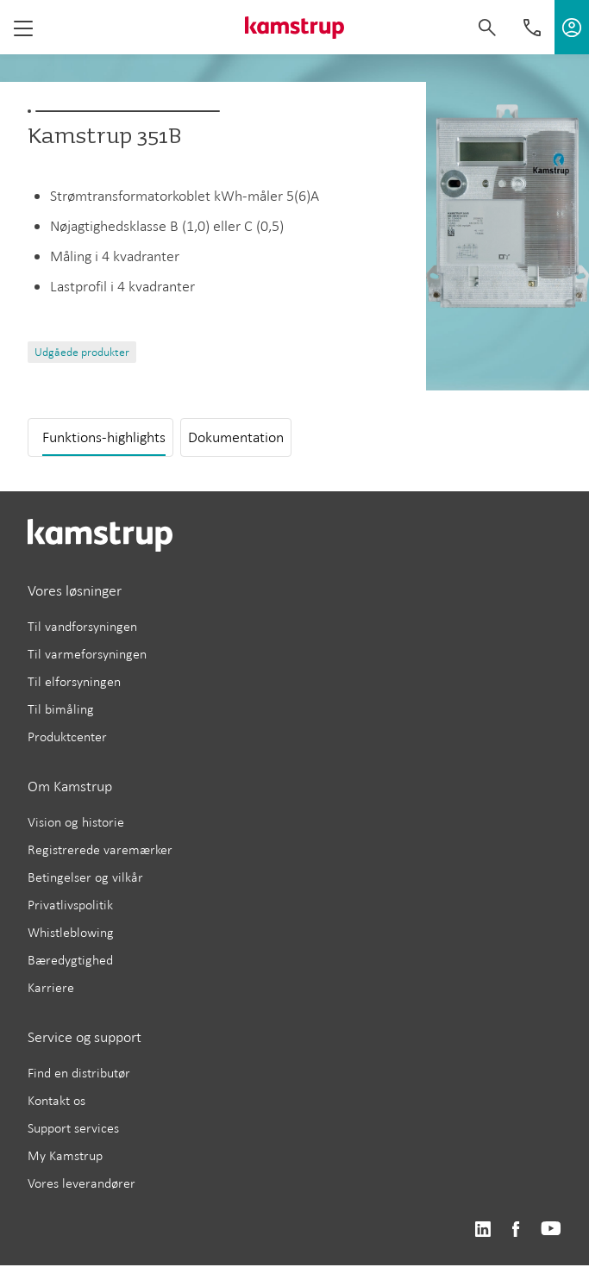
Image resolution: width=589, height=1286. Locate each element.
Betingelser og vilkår (85, 877)
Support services (73, 1128)
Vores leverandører (81, 1183)
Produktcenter (67, 736)
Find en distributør (79, 1072)
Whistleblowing (71, 932)
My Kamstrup (65, 1155)
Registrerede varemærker (100, 849)
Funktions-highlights (104, 437)
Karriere (51, 987)
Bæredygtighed (70, 960)
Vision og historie (76, 822)
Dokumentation (236, 437)
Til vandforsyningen (82, 626)
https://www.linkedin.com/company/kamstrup (482, 1229)
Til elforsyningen (74, 681)
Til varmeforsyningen (87, 654)
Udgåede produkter (81, 352)
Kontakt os (56, 1100)
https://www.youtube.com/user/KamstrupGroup (551, 1229)
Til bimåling (61, 709)
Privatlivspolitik (70, 904)
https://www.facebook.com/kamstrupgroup (515, 1229)
